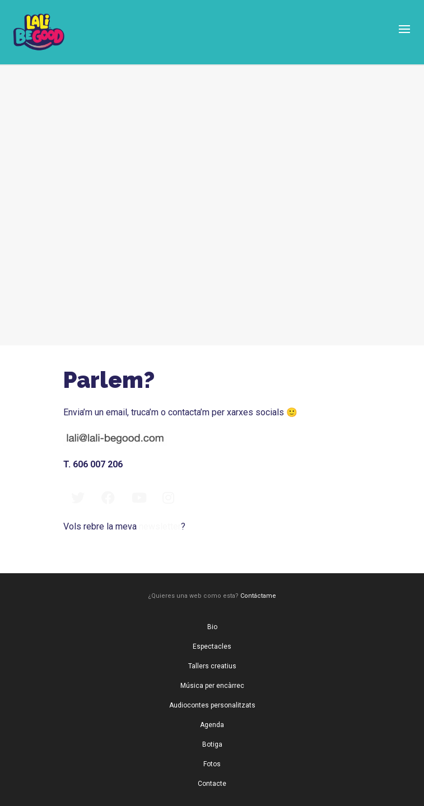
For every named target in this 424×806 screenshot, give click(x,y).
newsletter (160, 526)
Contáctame (258, 595)
